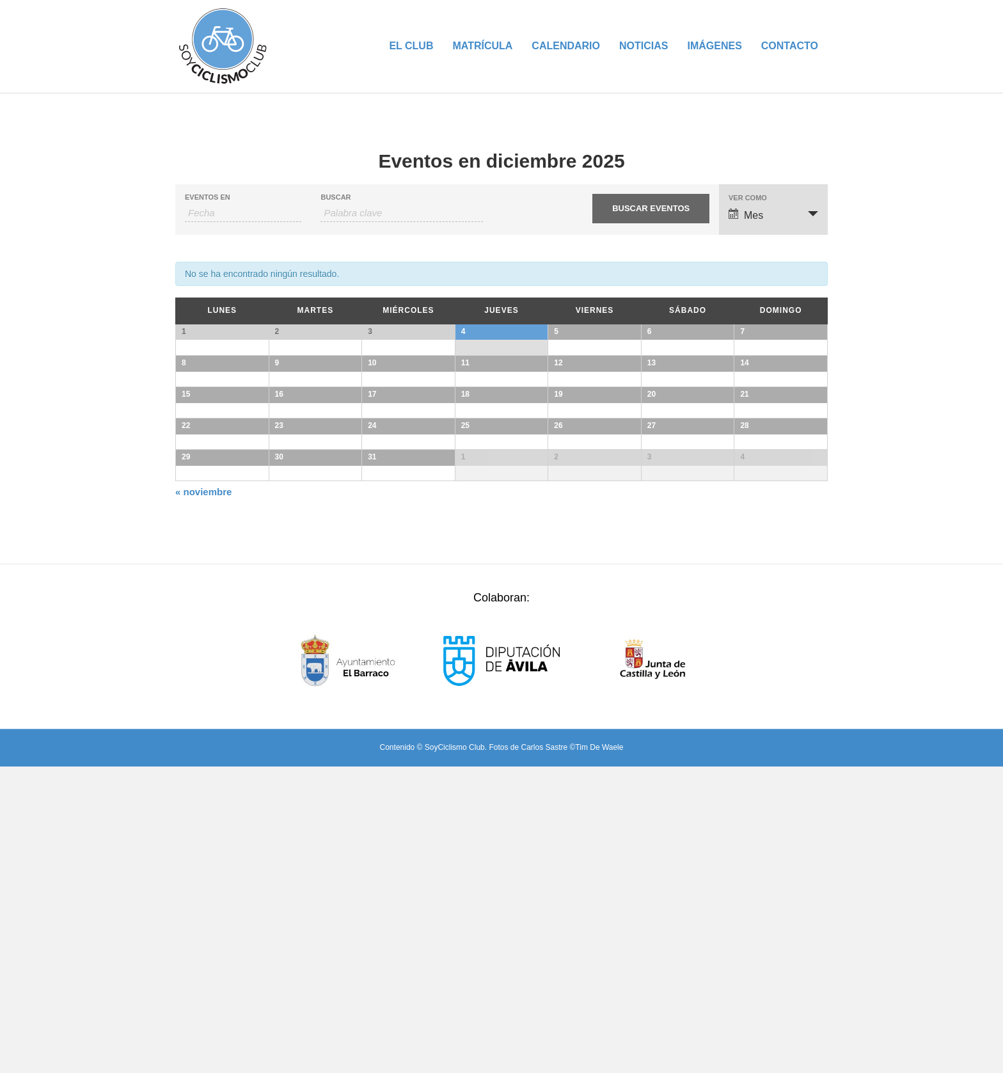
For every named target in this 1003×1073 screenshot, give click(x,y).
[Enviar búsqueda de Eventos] (650, 208)
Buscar (335, 197)
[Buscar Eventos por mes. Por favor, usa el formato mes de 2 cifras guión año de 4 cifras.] (243, 213)
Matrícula (482, 45)
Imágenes (714, 45)
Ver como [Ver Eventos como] (748, 198)
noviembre (203, 798)
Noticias (643, 45)
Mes (746, 215)
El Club (411, 45)
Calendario (566, 45)
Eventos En (207, 197)
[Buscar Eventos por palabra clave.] (401, 213)
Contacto (789, 45)
